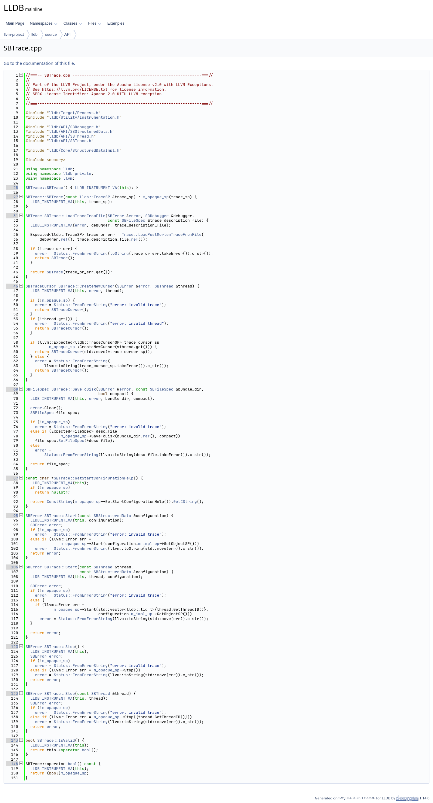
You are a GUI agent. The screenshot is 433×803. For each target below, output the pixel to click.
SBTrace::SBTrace (44, 187)
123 (12, 646)
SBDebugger (157, 215)
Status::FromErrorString (81, 253)
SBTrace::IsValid (56, 740)
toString (119, 253)
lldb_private (77, 173)
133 (12, 693)
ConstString (59, 501)
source (51, 34)
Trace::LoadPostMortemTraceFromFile (161, 234)
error (134, 215)
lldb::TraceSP (94, 196)
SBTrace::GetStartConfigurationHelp (94, 478)
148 (12, 763)
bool (86, 750)
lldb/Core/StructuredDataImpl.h (84, 150)
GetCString (185, 501)
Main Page (15, 23)
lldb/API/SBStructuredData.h (80, 131)
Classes (72, 23)
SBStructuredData (112, 515)
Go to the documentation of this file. (39, 63)
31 (12, 215)
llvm (67, 178)
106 (12, 567)
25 (12, 187)
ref (64, 239)
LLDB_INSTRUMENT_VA (96, 187)
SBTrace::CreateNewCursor (86, 286)
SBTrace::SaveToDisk (73, 389)
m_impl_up (148, 543)
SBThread (164, 286)
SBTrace (34, 215)
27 (12, 196)
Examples (115, 23)
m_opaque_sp (156, 196)
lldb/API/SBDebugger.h (73, 126)
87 (12, 478)
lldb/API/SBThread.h (71, 136)
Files (94, 23)
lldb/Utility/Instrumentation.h (84, 117)
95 (12, 515)
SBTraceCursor (41, 286)
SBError (116, 215)
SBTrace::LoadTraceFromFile (74, 215)
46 (12, 286)
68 (12, 389)
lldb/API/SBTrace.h (70, 140)
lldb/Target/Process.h (73, 112)
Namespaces (43, 23)
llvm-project (14, 34)
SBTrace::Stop (59, 646)
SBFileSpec (133, 220)
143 (12, 740)
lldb (34, 34)
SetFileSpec (71, 440)
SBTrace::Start (60, 515)
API (67, 34)
